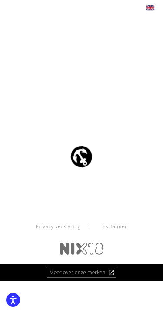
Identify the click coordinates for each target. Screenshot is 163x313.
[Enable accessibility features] (13, 300)
